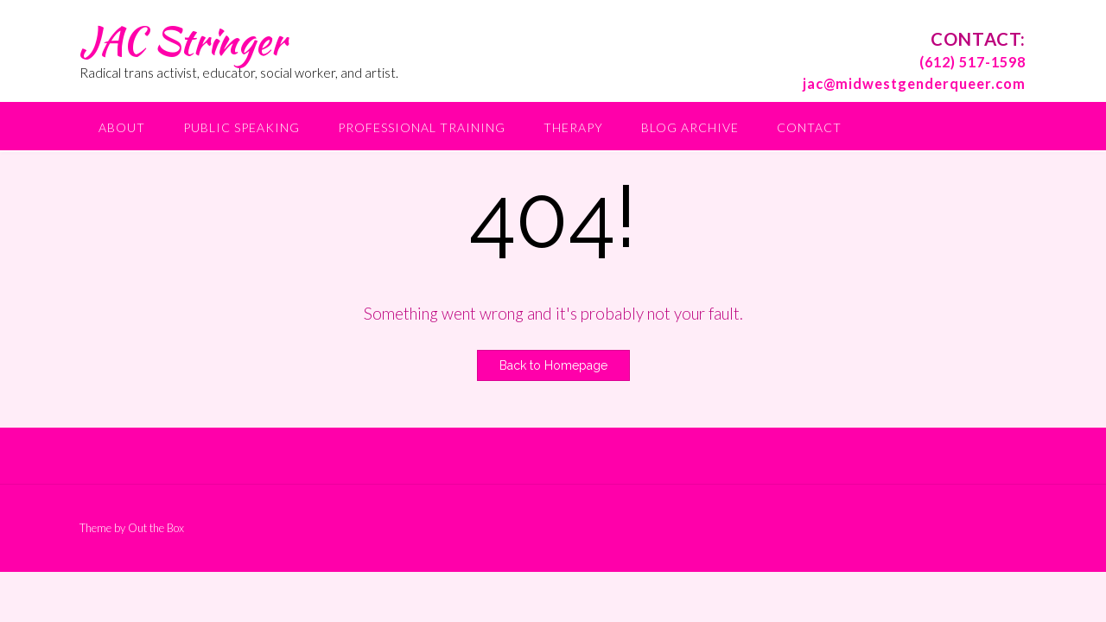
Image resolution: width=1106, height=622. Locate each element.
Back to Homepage (553, 365)
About (122, 127)
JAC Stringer (182, 40)
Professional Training (421, 127)
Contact (809, 127)
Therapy (573, 127)
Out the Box (156, 528)
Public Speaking (241, 127)
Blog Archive (690, 127)
